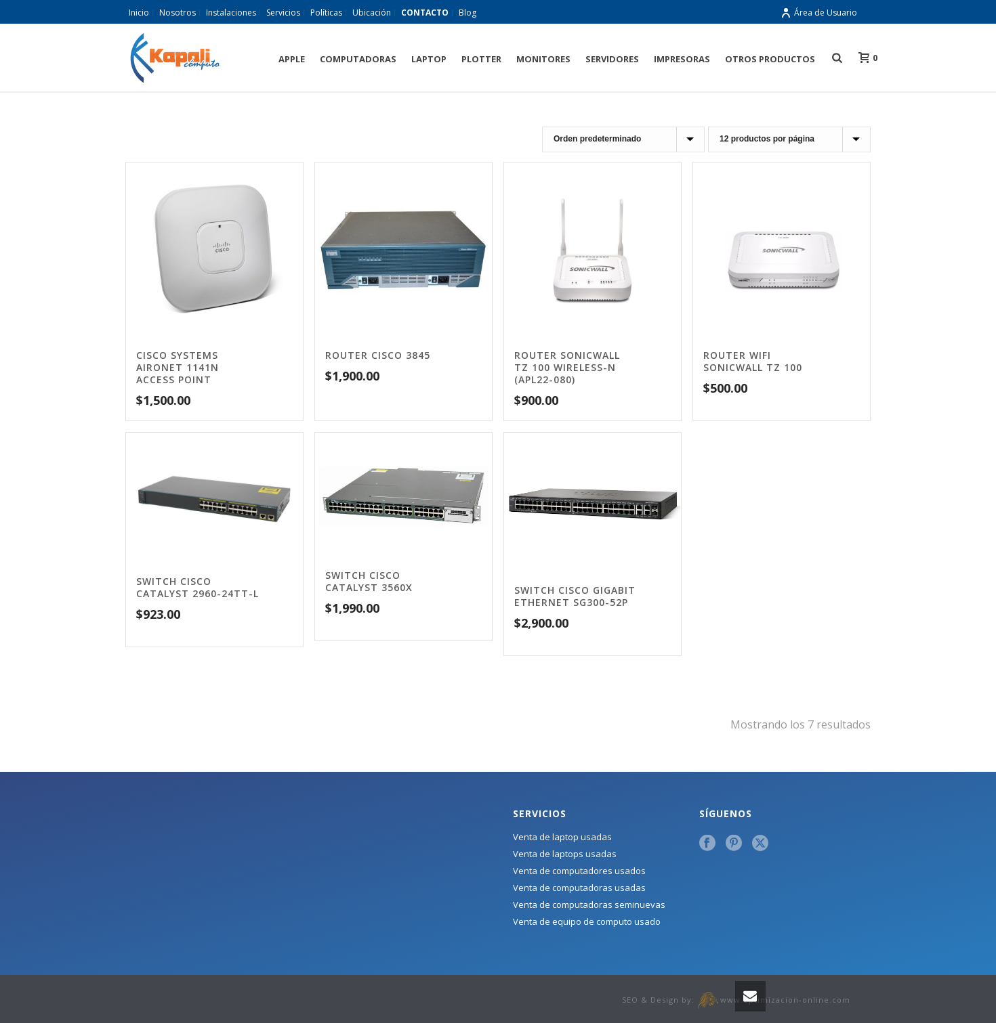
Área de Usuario (819, 12)
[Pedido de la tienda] (623, 139)
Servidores (612, 59)
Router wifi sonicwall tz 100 (752, 361)
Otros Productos (770, 59)
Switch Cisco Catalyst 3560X (369, 581)
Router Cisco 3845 (377, 355)
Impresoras (682, 59)
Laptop (429, 59)
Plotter (481, 59)
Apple (291, 59)
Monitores (543, 59)
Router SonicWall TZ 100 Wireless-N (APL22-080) (567, 367)
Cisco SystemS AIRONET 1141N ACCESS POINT (177, 367)
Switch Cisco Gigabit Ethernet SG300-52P (575, 596)
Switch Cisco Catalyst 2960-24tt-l (197, 587)
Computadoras (358, 59)
